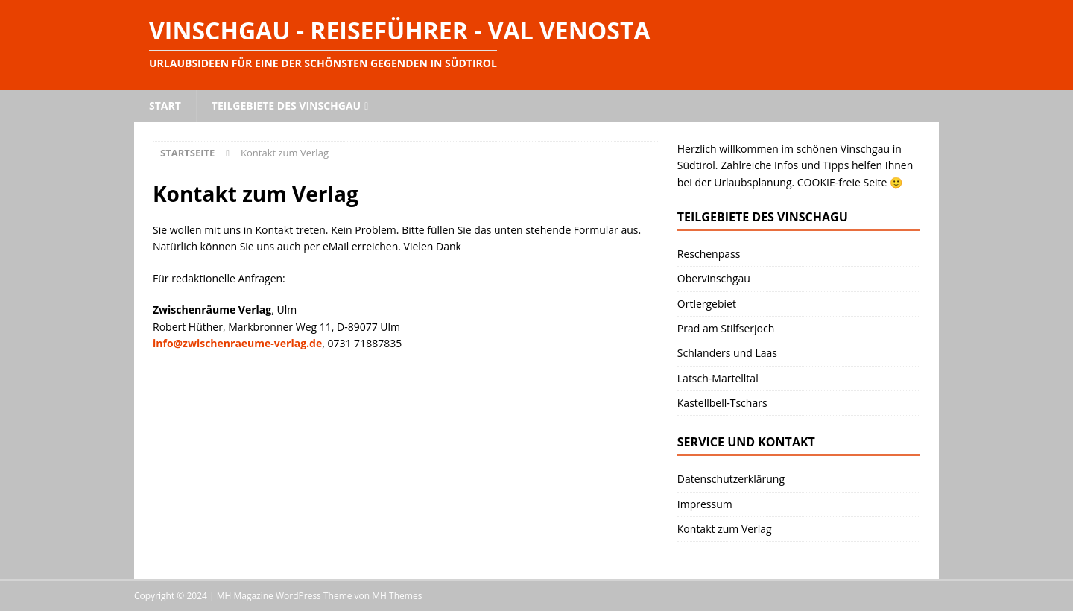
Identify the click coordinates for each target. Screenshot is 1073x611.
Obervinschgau (713, 278)
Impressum (704, 504)
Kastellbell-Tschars (722, 403)
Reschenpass (709, 254)
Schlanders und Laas (727, 353)
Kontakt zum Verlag (724, 529)
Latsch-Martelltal (718, 378)
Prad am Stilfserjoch (725, 328)
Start (165, 105)
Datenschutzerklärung (731, 479)
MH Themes (397, 595)
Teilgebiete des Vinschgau (286, 105)
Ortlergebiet (706, 304)
